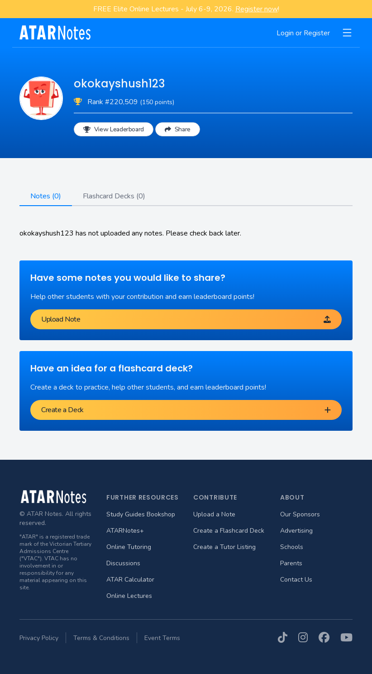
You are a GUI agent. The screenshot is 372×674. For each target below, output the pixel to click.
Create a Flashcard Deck (228, 530)
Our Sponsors (300, 514)
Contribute (215, 497)
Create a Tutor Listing (224, 547)
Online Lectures (129, 596)
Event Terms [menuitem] (162, 638)
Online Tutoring (128, 547)
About (292, 497)
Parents (291, 563)
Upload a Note (214, 514)
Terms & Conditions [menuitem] (101, 638)
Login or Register (303, 33)
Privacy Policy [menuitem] (38, 638)
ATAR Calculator (130, 579)
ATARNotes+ (125, 530)
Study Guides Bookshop (140, 514)
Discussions (123, 563)
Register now (256, 9)
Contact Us (296, 579)
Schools (291, 547)
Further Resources (142, 497)
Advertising (296, 530)
